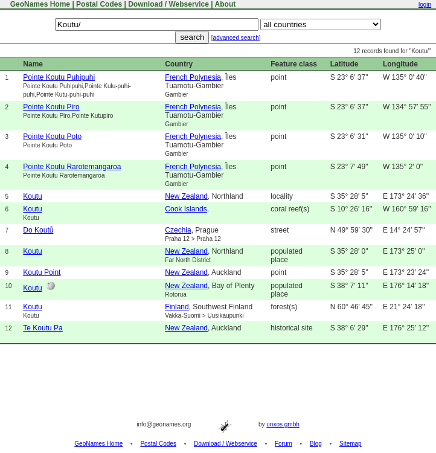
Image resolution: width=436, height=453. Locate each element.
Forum (283, 443)
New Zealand (186, 196)
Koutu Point (41, 272)
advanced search (236, 37)
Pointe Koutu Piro (51, 107)
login (424, 4)
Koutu (32, 196)
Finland (176, 307)
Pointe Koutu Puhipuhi (59, 77)
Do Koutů (38, 230)
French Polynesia (193, 77)
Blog (316, 443)
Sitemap (350, 443)
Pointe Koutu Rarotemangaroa (72, 166)
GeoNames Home (39, 4)
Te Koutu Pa (42, 328)
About (225, 4)
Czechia (178, 230)
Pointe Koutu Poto (52, 136)
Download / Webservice (168, 4)
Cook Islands (186, 209)
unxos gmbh (282, 424)
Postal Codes (99, 4)
